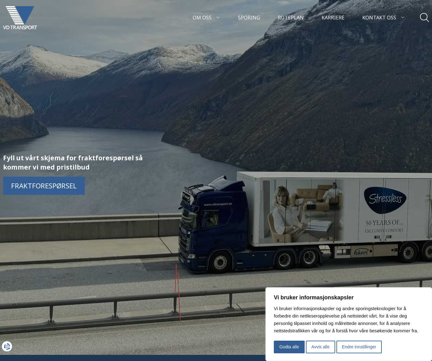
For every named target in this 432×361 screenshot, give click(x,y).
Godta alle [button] (289, 346)
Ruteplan (291, 17)
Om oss (206, 17)
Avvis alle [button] (320, 346)
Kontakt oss (383, 17)
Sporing (249, 17)
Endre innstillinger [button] (359, 346)
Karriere (333, 17)
